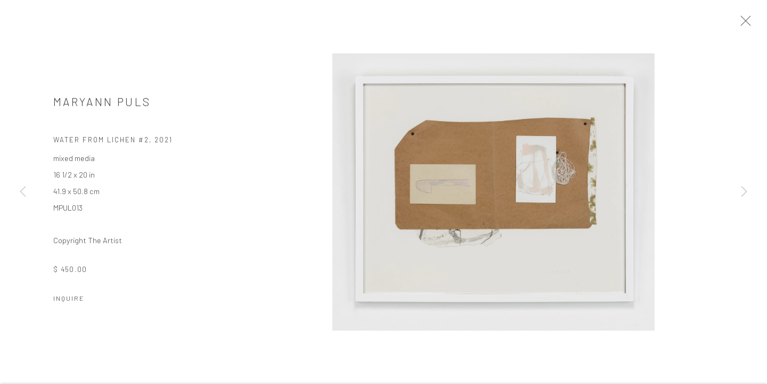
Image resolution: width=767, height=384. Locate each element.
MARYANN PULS (102, 104)
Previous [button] (23, 192)
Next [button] (744, 192)
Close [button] (747, 24)
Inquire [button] (69, 301)
